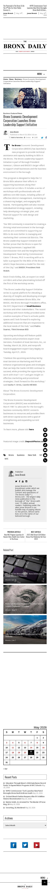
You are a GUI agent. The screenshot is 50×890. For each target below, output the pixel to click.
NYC (6, 458)
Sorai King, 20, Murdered (15, 808)
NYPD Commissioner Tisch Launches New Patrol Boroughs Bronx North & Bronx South (23, 792)
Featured (14, 113)
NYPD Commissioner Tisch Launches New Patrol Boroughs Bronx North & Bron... (37, 7)
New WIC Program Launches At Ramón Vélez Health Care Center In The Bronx (13, 536)
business (21, 455)
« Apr (5, 769)
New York (32, 455)
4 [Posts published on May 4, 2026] (12, 743)
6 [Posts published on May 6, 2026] (25, 743)
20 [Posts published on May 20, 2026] (25, 752)
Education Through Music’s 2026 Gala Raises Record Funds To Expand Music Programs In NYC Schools (24, 784)
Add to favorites (17, 137)
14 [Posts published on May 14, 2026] (31, 748)
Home (5, 79)
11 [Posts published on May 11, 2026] (13, 748)
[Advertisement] (19, 32)
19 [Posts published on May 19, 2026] (19, 752)
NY (40, 455)
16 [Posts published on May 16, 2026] (43, 748)
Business (18, 79)
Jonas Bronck (8, 13)
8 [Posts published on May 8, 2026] (37, 743)
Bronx (11, 455)
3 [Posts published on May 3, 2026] (6, 743)
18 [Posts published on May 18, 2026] (13, 752)
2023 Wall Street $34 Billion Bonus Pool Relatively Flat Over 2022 (36, 536)
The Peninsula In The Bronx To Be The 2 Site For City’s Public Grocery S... (13, 7)
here (31, 429)
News (11, 79)
